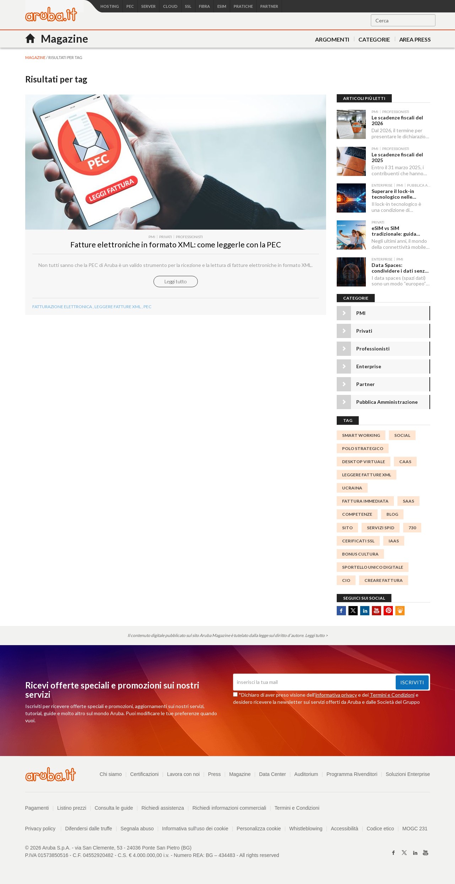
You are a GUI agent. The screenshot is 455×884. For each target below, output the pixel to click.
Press (214, 774)
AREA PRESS (415, 39)
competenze (357, 514)
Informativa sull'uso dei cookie (195, 828)
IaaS (394, 540)
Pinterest (388, 610)
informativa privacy (336, 695)
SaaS (408, 501)
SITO (347, 527)
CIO (346, 580)
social (402, 435)
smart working (361, 435)
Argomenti (332, 39)
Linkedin (364, 610)
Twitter (353, 610)
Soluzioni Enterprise (408, 774)
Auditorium (306, 774)
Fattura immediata (365, 501)
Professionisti (373, 348)
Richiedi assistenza (162, 808)
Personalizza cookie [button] (259, 828)
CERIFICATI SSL (358, 540)
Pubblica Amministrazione (387, 402)
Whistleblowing (305, 828)
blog (392, 514)
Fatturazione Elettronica (62, 306)
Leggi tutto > (316, 635)
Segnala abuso (136, 828)
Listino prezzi (71, 808)
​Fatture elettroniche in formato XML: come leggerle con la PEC (175, 244)
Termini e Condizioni (392, 695)
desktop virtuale (363, 461)
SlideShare (400, 610)
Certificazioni (144, 774)
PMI (360, 313)
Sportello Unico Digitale (372, 567)
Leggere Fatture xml (117, 306)
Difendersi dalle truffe (88, 828)
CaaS (405, 461)
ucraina (352, 488)
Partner (365, 384)
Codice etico (380, 828)
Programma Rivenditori (351, 774)
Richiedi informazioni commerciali (229, 808)
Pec (147, 306)
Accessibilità (344, 828)
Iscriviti (412, 682)
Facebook (341, 610)
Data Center (272, 774)
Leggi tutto (175, 281)
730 (412, 527)
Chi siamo (111, 774)
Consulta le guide (113, 808)
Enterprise (368, 366)
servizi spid (380, 527)
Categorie (374, 39)
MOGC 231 (415, 828)
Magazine (240, 774)
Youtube (376, 610)
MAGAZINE (35, 57)
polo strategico (362, 448)
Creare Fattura (383, 580)
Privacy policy (43, 828)
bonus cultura (360, 554)
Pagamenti (37, 808)
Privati (364, 331)
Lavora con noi (183, 774)
